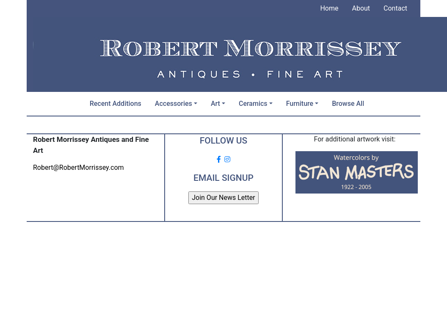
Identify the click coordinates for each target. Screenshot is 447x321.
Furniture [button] (299, 104)
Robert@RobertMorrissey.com (78, 167)
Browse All (348, 104)
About (361, 8)
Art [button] (215, 104)
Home (329, 8)
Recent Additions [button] (115, 104)
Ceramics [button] (253, 104)
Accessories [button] (173, 104)
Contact (395, 8)
